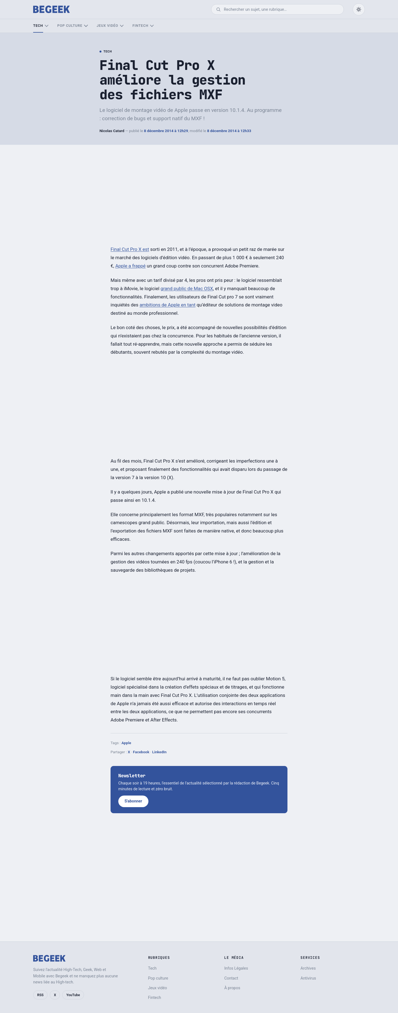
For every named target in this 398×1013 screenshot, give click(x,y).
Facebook (141, 752)
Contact (231, 978)
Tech (38, 25)
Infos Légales (236, 968)
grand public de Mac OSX (187, 288)
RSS (40, 995)
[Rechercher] (281, 9)
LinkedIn (159, 752)
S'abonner (133, 801)
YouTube (73, 995)
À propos (232, 988)
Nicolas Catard (112, 130)
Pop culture (69, 25)
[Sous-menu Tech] (46, 26)
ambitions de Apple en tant (167, 305)
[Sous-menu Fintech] (152, 26)
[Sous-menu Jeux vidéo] (122, 26)
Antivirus (308, 978)
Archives (308, 968)
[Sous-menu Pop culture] (86, 26)
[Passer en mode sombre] (359, 9)
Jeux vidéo (107, 25)
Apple (126, 743)
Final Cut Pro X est (130, 249)
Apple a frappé (130, 266)
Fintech (140, 25)
